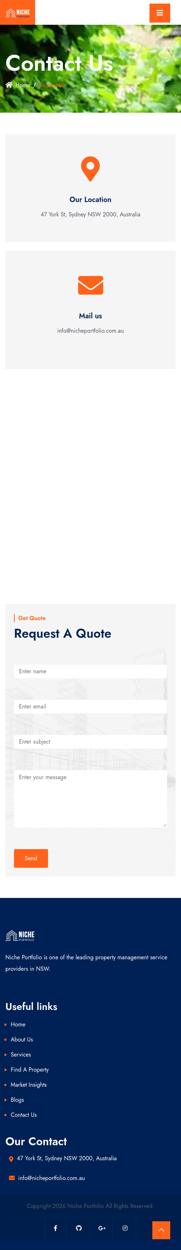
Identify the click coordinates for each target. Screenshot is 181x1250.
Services (21, 1054)
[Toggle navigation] (159, 13)
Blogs (17, 1100)
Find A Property (30, 1070)
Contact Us (24, 1115)
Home (17, 85)
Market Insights (29, 1085)
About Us (22, 1039)
